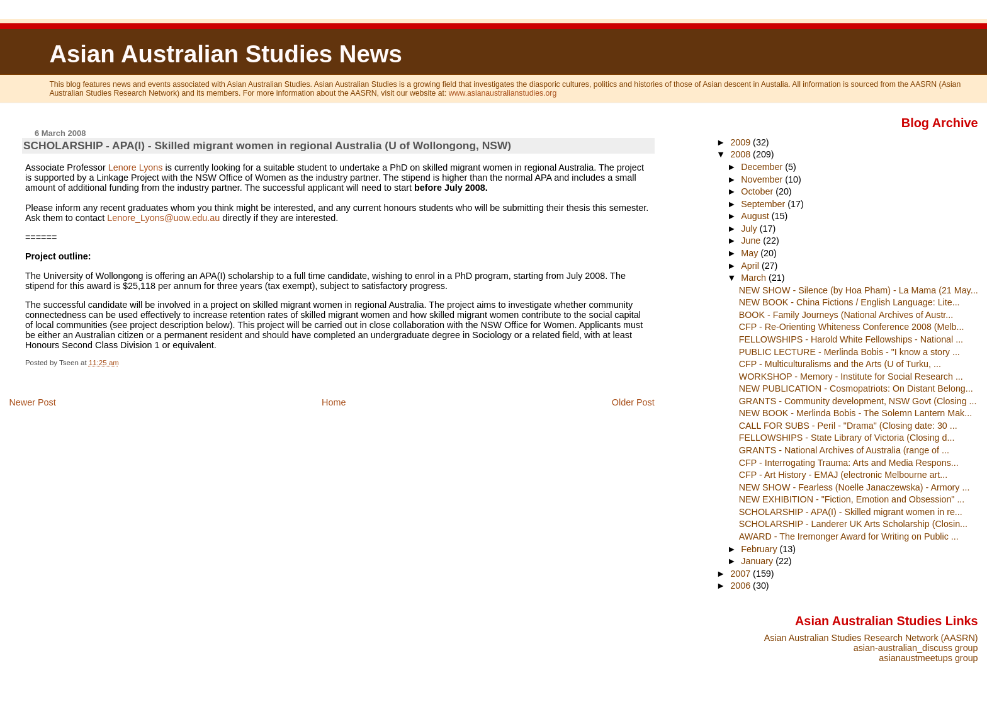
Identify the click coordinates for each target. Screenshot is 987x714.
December (763, 167)
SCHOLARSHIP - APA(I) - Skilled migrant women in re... (850, 512)
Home (334, 402)
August (756, 216)
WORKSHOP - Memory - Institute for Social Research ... (851, 376)
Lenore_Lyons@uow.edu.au (163, 218)
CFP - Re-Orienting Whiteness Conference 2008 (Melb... (851, 327)
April (751, 266)
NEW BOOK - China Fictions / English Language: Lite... (849, 302)
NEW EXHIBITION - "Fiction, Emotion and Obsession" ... (852, 499)
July (750, 229)
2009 (741, 142)
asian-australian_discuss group (916, 648)
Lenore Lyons (135, 167)
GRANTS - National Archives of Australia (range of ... (844, 450)
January (758, 561)
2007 (741, 574)
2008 (741, 154)
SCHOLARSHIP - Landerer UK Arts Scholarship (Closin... (853, 524)
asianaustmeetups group (928, 658)
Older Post (633, 402)
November (763, 179)
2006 (741, 586)
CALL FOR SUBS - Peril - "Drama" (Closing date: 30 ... (848, 426)
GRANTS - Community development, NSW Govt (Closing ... (858, 401)
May (750, 253)
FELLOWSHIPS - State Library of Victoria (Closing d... (847, 438)
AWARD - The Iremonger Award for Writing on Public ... (849, 536)
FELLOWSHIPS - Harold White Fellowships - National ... (851, 339)
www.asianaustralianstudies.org (502, 93)
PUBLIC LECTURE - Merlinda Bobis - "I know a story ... (849, 352)
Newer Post (32, 402)
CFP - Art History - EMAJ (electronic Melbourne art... (843, 475)
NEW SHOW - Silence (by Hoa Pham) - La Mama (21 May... (858, 290)
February (760, 549)
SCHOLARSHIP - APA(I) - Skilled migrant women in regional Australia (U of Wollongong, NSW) (267, 145)
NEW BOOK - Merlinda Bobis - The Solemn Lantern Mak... (855, 413)
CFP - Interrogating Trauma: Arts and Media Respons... (849, 463)
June (752, 240)
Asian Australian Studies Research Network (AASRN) (871, 638)
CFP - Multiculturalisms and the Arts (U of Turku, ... (840, 364)
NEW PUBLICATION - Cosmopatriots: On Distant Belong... (856, 388)
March (755, 278)
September (764, 204)
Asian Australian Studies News (225, 53)
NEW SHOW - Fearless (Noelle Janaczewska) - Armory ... (854, 487)
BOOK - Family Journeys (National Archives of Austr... (846, 315)
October (758, 191)
